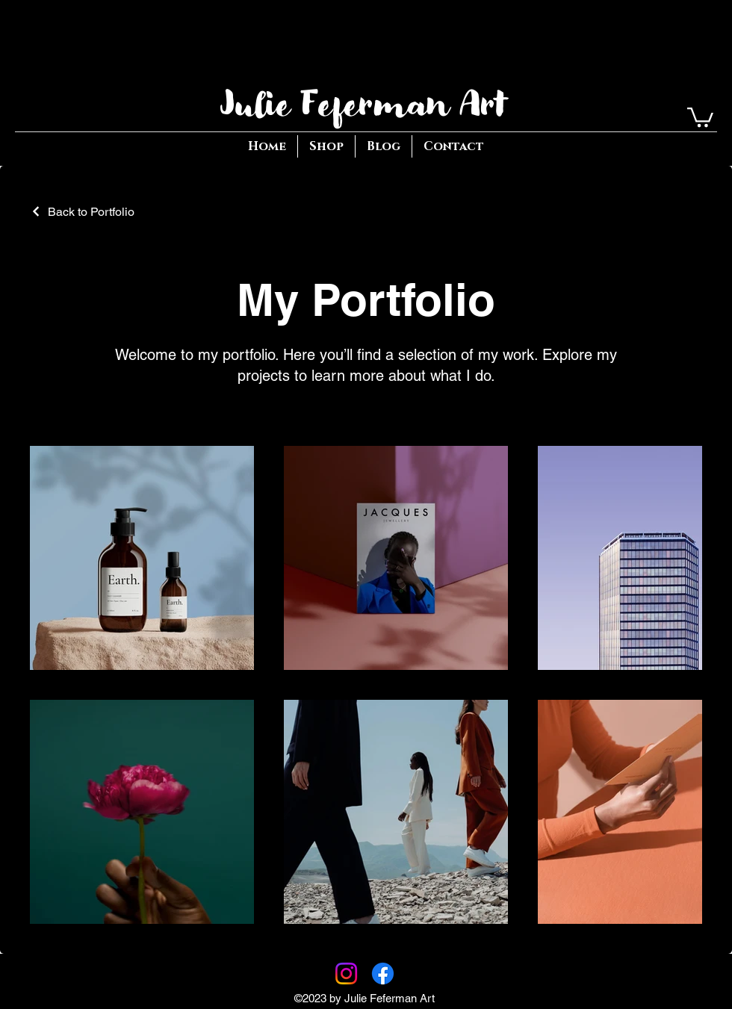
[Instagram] (346, 973)
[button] (700, 116)
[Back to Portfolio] (82, 212)
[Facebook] (382, 973)
